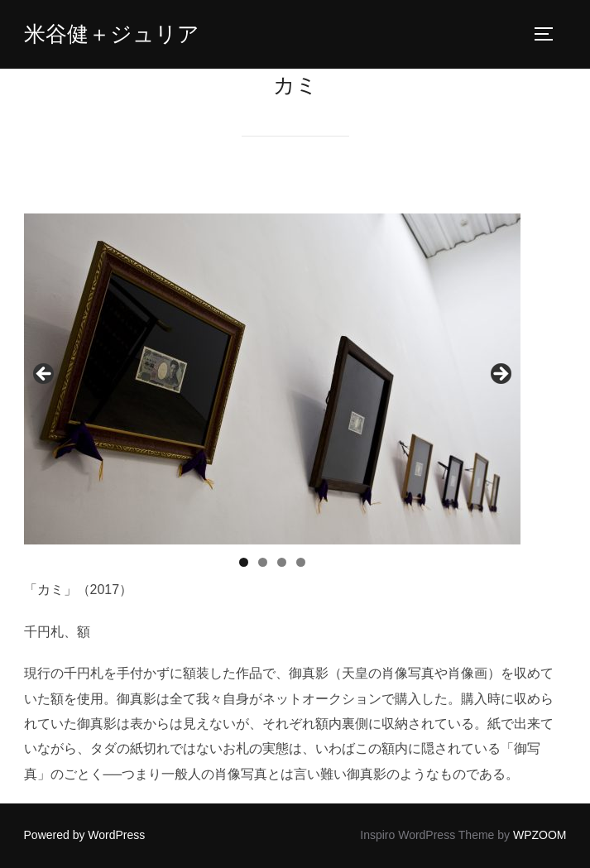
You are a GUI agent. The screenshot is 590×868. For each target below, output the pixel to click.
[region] (272, 378)
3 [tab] (281, 562)
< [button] (44, 374)
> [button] (499, 374)
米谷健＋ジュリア (111, 34)
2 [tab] (262, 562)
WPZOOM (540, 835)
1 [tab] (243, 562)
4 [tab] (300, 562)
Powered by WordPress (85, 835)
